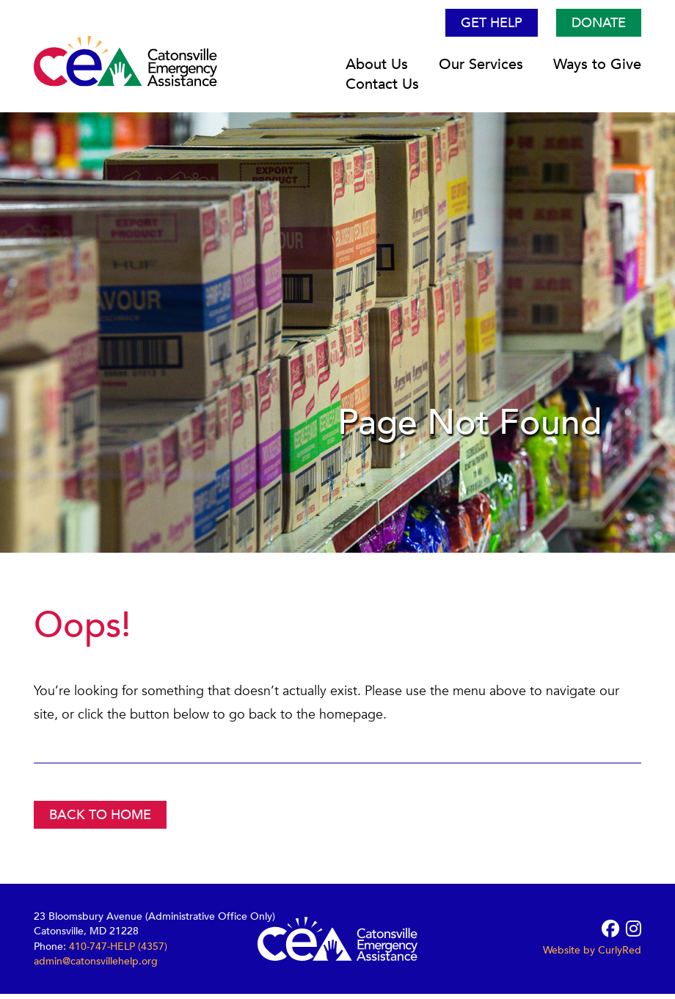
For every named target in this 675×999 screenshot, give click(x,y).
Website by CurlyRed (592, 955)
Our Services (481, 69)
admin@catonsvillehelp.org (96, 966)
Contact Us (382, 89)
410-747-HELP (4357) (118, 951)
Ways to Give (597, 69)
